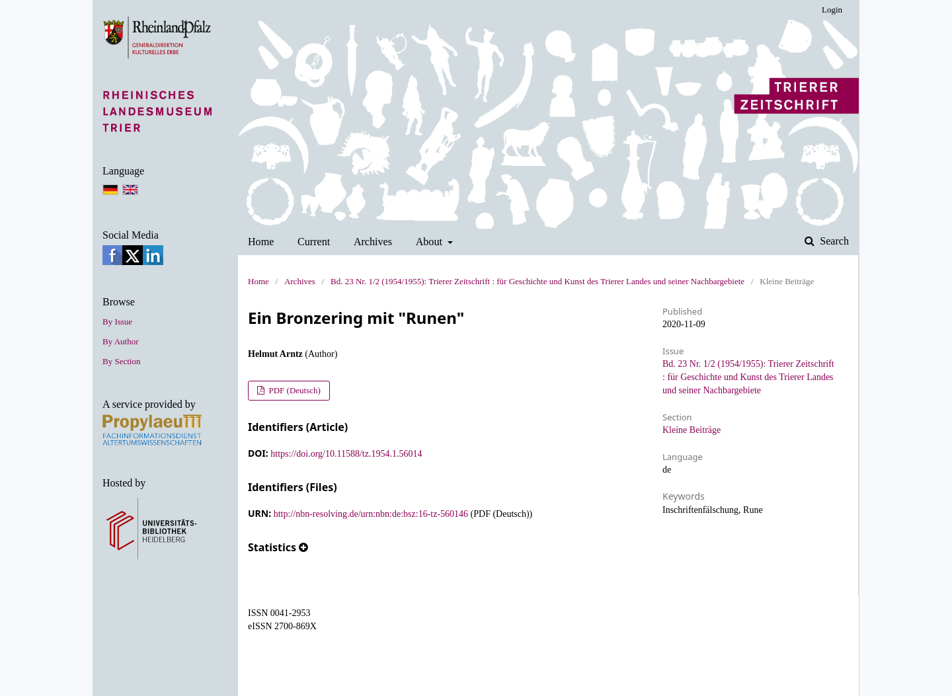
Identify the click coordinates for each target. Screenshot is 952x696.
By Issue (117, 322)
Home (261, 241)
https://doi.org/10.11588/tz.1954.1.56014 (346, 454)
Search (833, 241)
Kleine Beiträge (691, 430)
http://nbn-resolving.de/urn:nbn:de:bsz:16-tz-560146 (371, 514)
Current (314, 241)
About (430, 241)
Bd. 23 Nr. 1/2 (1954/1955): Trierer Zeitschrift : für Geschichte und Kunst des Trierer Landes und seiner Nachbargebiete (537, 281)
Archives (373, 241)
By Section (121, 361)
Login (832, 10)
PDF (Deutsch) (293, 390)
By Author (120, 341)
